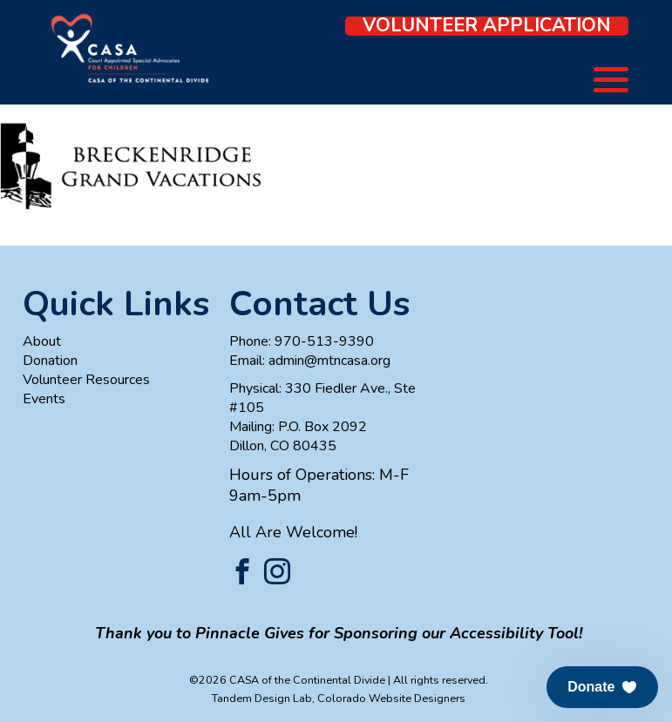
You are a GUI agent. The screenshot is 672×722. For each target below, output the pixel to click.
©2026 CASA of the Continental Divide (287, 679)
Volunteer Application (487, 26)
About (42, 341)
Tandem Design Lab (262, 698)
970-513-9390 (324, 341)
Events (44, 398)
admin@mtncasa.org (329, 360)
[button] (602, 687)
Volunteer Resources (86, 379)
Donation (50, 360)
